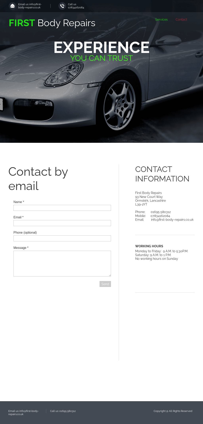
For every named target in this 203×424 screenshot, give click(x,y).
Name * (18, 202)
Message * (21, 247)
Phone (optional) (25, 232)
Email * (18, 217)
